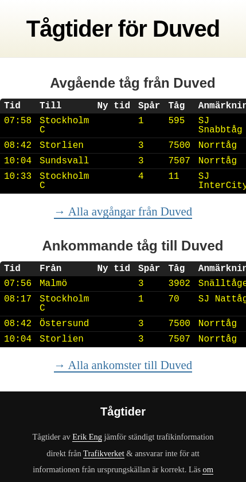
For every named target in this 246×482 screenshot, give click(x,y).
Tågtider (69, 28)
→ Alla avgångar (123, 211)
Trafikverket (103, 453)
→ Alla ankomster (123, 364)
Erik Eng (87, 436)
